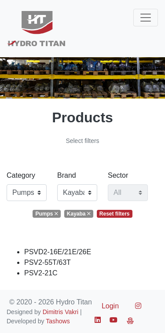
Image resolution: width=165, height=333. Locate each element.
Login (110, 306)
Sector (118, 175)
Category (21, 175)
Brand (66, 175)
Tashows (58, 321)
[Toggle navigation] (145, 17)
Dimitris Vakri (60, 311)
